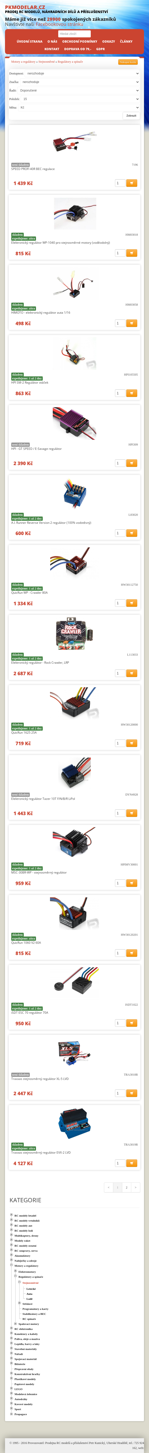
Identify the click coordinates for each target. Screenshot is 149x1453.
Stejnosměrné (46, 61)
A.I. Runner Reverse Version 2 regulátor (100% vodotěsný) (51, 523)
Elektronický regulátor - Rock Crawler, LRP (40, 662)
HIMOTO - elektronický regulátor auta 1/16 (40, 312)
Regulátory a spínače (70, 61)
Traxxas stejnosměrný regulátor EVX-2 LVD (41, 1152)
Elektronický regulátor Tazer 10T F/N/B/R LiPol (43, 799)
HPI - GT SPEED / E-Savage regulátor (36, 449)
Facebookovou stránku (59, 24)
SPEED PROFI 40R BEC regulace (33, 169)
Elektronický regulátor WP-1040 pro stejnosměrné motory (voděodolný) (60, 242)
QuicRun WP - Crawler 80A (29, 592)
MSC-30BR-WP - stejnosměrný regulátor (39, 872)
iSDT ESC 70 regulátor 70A (29, 1012)
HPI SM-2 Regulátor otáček (29, 382)
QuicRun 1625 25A (24, 732)
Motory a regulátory (23, 61)
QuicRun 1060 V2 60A (26, 943)
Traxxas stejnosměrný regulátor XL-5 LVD (40, 1079)
